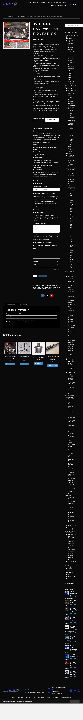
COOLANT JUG (71, 141)
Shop (34, 697)
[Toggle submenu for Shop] (51, 2)
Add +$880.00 (38, 131)
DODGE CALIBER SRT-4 (71, 35)
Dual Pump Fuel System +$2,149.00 (45, 193)
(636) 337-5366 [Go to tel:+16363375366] (32, 689)
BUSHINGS (71, 176)
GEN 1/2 (68, 397)
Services (28, 697)
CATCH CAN (71, 406)
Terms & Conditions (66, 697)
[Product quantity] (35, 275)
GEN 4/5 (68, 495)
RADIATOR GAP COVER (71, 236)
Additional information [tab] (12, 303)
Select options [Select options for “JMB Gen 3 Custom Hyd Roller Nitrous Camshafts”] (52, 365)
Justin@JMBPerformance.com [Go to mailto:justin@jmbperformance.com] (36, 692)
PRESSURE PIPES (71, 112)
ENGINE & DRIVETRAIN (23, 16)
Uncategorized (68, 583)
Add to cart (43, 275)
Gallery (48, 697)
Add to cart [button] (24, 363)
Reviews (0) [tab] (23, 303)
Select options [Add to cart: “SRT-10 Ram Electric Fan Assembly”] (10, 363)
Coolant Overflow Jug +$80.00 (43, 242)
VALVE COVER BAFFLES (70, 442)
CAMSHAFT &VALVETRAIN (71, 538)
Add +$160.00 (38, 169)
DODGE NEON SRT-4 (70, 85)
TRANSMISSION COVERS (71, 254)
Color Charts (41, 697)
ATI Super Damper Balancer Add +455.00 (46, 245)
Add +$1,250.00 (39, 212)
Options (35, 263)
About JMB (20, 697)
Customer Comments (39, 223)
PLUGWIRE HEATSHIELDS (71, 211)
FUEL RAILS (71, 414)
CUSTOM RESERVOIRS (71, 304)
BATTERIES (69, 568)
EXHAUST (70, 545)
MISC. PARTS (69, 168)
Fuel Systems (40, 187)
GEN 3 (68, 452)
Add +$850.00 (38, 157)
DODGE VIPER (69, 395)
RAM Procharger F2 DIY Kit (38, 120)
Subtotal (35, 260)
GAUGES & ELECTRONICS (71, 474)
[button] (66, 5)
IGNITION (70, 325)
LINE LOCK (71, 327)
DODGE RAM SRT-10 (12, 16)
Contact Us (55, 697)
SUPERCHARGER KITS (36, 16)
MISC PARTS (71, 331)
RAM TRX (67, 581)
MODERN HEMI (69, 531)
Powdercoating (70, 578)
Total (34, 248)
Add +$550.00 (38, 152)
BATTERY (70, 169)
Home (4, 16)
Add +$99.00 (38, 183)
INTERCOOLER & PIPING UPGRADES (71, 51)
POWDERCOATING (71, 218)
